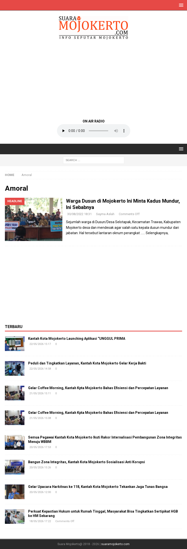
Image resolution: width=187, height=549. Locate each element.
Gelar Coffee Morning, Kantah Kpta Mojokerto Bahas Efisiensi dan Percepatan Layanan (98, 388)
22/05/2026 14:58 (40, 368)
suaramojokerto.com (115, 544)
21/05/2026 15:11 (40, 393)
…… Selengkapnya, (154, 233)
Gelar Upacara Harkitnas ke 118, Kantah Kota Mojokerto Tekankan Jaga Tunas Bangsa (98, 487)
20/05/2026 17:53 (40, 447)
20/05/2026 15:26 (40, 467)
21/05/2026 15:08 (40, 418)
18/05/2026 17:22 (40, 521)
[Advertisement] (93, 79)
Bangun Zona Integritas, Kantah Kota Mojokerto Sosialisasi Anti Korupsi (86, 462)
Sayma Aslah (105, 214)
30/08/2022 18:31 (79, 214)
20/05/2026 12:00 (40, 492)
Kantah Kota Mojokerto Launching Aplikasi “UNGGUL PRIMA (76, 338)
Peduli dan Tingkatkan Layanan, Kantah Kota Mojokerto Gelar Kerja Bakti (87, 363)
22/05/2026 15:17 (40, 344)
